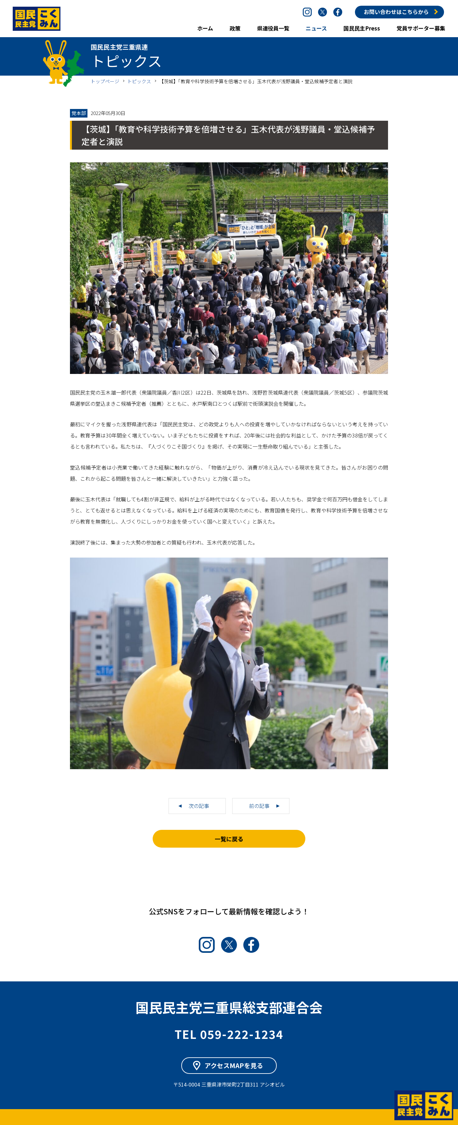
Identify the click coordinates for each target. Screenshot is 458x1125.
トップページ (105, 81)
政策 (235, 28)
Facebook (337, 12)
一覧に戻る (229, 839)
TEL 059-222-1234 (229, 1034)
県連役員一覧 (273, 28)
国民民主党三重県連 (36, 19)
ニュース (316, 28)
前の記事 (259, 806)
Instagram (307, 12)
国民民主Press (362, 28)
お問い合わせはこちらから (396, 12)
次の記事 (199, 806)
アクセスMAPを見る (234, 1065)
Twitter (322, 12)
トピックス (139, 81)
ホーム (205, 28)
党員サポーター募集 (421, 28)
